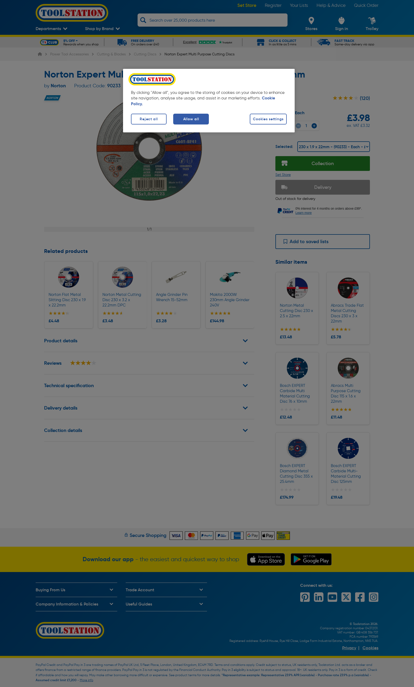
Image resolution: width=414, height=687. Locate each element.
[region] (209, 100)
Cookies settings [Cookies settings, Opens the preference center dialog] (268, 119)
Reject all (149, 119)
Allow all (191, 119)
